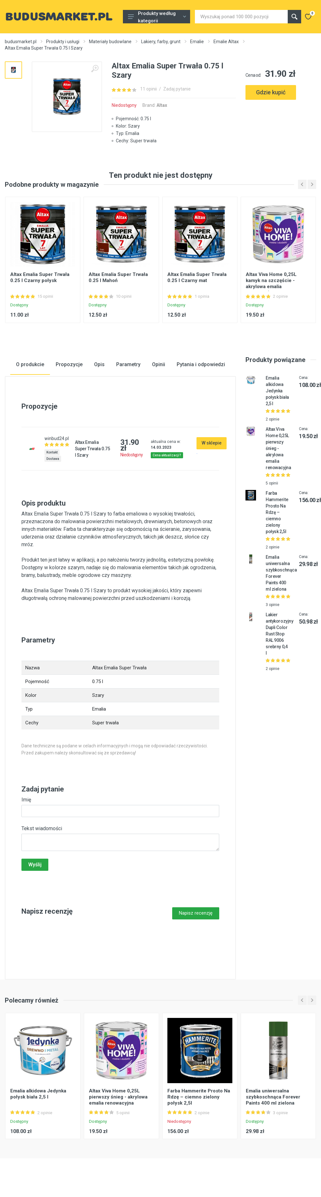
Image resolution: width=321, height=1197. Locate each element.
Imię (26, 800)
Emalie (197, 41)
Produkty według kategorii (157, 17)
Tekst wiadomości (41, 828)
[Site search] (241, 16)
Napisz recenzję (196, 913)
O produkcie (30, 364)
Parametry (128, 364)
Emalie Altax (226, 41)
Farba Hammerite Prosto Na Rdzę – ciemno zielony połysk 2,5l (277, 512)
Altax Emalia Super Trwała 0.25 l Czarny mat (197, 278)
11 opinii (148, 88)
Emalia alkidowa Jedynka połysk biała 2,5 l (277, 390)
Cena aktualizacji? (167, 455)
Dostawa (52, 459)
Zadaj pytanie (177, 88)
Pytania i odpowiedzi (201, 364)
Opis (99, 364)
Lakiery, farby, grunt (161, 41)
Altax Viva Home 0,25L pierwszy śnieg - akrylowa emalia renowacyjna (278, 448)
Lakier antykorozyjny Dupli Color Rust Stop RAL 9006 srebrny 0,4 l (279, 634)
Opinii (158, 364)
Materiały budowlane (110, 41)
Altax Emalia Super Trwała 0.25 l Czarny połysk (39, 278)
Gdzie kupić (270, 92)
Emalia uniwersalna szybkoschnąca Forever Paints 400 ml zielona (273, 1097)
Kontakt (52, 452)
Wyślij (35, 865)
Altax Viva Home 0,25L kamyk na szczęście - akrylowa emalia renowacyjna (271, 284)
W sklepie (211, 442)
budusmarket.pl (20, 41)
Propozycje (69, 364)
